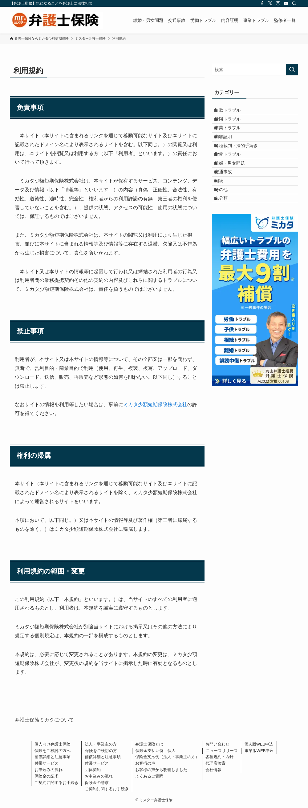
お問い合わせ (217, 744)
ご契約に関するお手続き (56, 782)
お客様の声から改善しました (161, 769)
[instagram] (278, 3)
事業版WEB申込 (259, 750)
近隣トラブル (232, 124)
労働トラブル (232, 176)
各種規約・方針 (219, 756)
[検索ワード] (255, 69)
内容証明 (228, 150)
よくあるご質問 (149, 776)
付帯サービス (46, 763)
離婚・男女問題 (235, 188)
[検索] (294, 3)
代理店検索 (215, 763)
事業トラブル (232, 137)
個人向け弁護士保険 (52, 744)
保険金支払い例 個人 (156, 750)
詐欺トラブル (232, 112)
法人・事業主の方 (101, 744)
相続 (224, 214)
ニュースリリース (222, 750)
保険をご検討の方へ (52, 750)
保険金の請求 (46, 776)
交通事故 (228, 201)
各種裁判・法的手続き (241, 163)
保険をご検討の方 (101, 750)
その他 (226, 227)
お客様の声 (145, 763)
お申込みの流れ (48, 769)
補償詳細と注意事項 (52, 756)
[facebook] (262, 3)
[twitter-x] (270, 3)
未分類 (226, 240)
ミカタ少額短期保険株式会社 (155, 404)
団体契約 (93, 769)
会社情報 (213, 769)
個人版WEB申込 (259, 744)
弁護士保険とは (149, 744)
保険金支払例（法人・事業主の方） (167, 756)
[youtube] (286, 3)
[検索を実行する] (292, 69)
